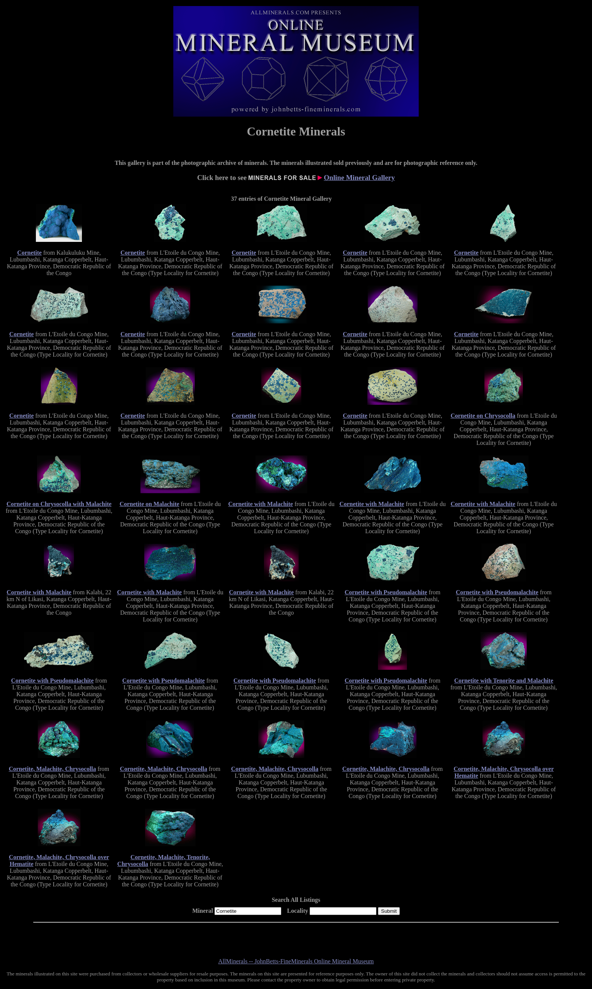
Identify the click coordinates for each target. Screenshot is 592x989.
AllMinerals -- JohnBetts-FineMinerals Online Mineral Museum (296, 961)
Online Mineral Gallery (359, 177)
